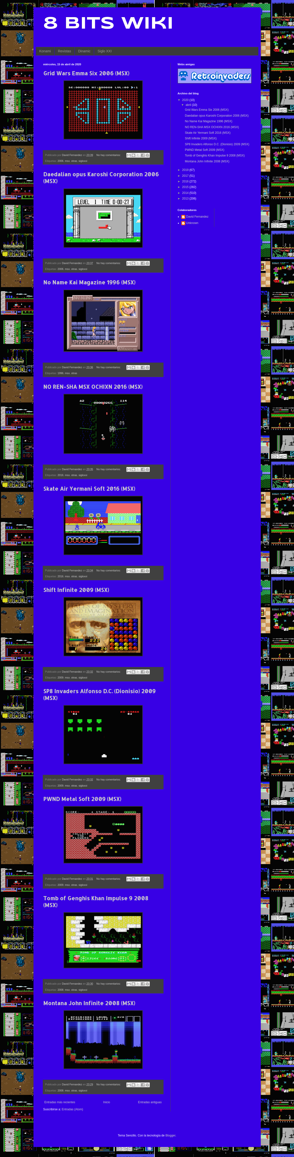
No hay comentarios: (109, 155)
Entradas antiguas (150, 1102)
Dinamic (84, 51)
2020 (185, 100)
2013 (185, 198)
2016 (61, 475)
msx (67, 160)
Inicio (106, 1102)
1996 (61, 373)
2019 (185, 170)
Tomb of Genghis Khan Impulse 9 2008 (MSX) (215, 155)
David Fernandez (197, 216)
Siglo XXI (105, 51)
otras (74, 160)
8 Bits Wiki (108, 24)
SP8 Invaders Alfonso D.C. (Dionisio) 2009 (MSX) (217, 144)
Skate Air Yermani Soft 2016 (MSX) (89, 488)
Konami (45, 51)
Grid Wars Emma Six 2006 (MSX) (86, 73)
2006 (61, 160)
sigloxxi (82, 160)
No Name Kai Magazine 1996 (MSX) (89, 282)
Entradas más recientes (59, 1102)
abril (188, 105)
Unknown (192, 223)
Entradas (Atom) (72, 1109)
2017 (185, 176)
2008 (61, 989)
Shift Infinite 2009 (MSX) (76, 589)
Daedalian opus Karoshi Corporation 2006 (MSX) (217, 115)
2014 (185, 193)
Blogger (170, 1135)
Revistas (64, 51)
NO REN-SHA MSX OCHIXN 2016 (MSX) (92, 386)
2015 (185, 187)
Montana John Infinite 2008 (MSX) (89, 1003)
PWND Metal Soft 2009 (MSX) (82, 798)
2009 (61, 677)
